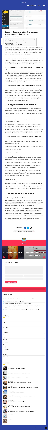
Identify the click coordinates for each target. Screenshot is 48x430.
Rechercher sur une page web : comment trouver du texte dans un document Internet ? (22, 309)
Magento (5, 339)
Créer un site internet (7, 325)
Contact (38, 5)
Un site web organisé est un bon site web (14, 44)
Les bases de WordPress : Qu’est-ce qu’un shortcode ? (18, 416)
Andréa (24, 243)
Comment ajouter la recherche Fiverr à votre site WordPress (19, 373)
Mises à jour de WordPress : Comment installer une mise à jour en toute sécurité (23, 387)
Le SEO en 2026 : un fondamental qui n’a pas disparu (15, 301)
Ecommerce (5, 327)
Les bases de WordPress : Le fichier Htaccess (16, 368)
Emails (4, 329)
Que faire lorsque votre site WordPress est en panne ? (18, 377)
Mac (4, 337)
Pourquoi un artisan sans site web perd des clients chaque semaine (18, 303)
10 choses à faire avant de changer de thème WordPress (18, 420)
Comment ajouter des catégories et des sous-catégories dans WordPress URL (21, 42)
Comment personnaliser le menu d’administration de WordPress (20, 382)
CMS (4, 322)
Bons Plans (5, 320)
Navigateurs (5, 342)
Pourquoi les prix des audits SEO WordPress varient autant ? (19, 406)
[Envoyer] (43, 288)
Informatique (5, 332)
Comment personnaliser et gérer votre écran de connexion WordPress (21, 411)
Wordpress (6, 12)
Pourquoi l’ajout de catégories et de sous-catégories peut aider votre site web (21, 40)
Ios (3, 334)
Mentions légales (34, 427)
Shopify (4, 347)
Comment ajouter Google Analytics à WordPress (17, 401)
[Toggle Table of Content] (34, 39)
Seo (4, 344)
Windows (5, 354)
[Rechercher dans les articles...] (24, 289)
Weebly (4, 351)
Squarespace (6, 349)
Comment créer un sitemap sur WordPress (16, 392)
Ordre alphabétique (10, 43)
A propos (43, 5)
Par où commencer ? (31, 5)
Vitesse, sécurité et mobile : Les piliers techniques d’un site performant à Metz (20, 298)
